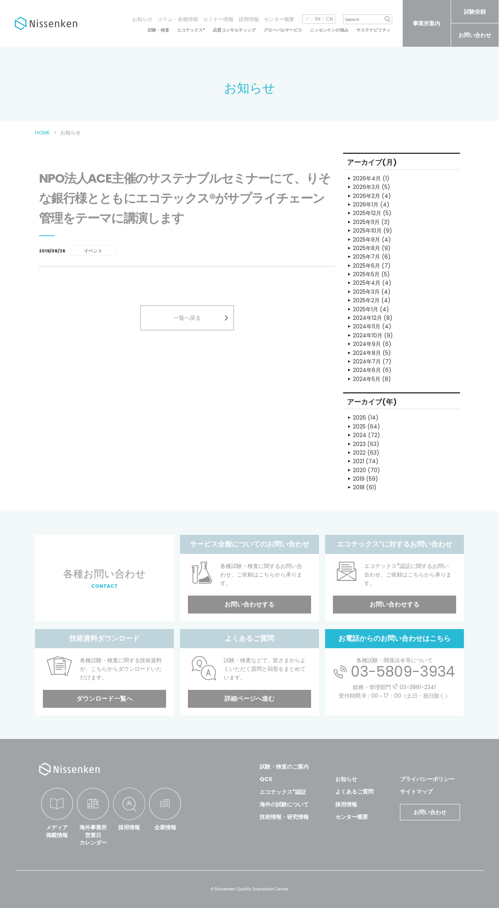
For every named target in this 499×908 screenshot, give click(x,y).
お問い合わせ (474, 35)
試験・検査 (158, 30)
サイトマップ (416, 791)
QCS (266, 779)
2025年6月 (366, 266)
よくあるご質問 (354, 791)
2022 (359, 453)
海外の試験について (284, 804)
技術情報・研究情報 (284, 817)
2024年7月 (367, 361)
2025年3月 (366, 292)
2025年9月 (366, 239)
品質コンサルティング (234, 30)
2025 (359, 426)
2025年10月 (367, 230)
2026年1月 (366, 204)
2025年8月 (366, 248)
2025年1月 (365, 309)
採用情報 (249, 19)
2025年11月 (366, 222)
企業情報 (165, 827)
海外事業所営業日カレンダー (93, 834)
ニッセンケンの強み (329, 30)
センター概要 (279, 19)
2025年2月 (366, 300)
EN (317, 19)
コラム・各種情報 (177, 19)
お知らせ (142, 19)
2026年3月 (366, 187)
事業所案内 (426, 23)
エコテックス (191, 30)
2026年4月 (367, 178)
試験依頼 (475, 12)
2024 (359, 435)
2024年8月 (367, 353)
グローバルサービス (283, 30)
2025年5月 (366, 274)
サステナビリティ (373, 30)
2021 (358, 461)
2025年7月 (366, 257)
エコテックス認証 (283, 792)
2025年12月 (367, 213)
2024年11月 (366, 326)
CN (329, 19)
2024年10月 (367, 335)
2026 (359, 417)
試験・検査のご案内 (284, 766)
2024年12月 (367, 318)
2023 (359, 444)
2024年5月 (366, 379)
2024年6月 (367, 370)
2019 (359, 479)
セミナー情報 (218, 19)
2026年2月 (366, 196)
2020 (359, 470)
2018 (359, 487)
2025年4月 (366, 283)
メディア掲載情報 (57, 831)
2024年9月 (367, 344)
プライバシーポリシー (427, 779)
